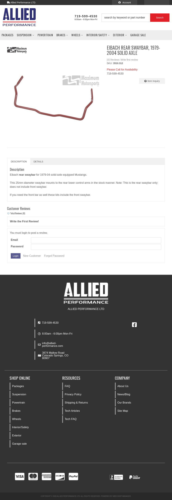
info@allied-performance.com (52, 344)
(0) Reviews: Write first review (122, 59)
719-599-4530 (48, 322)
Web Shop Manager (122, 496)
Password (17, 246)
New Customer (32, 255)
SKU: (109, 63)
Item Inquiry (153, 81)
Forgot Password (54, 255)
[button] (135, 17)
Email (14, 239)
